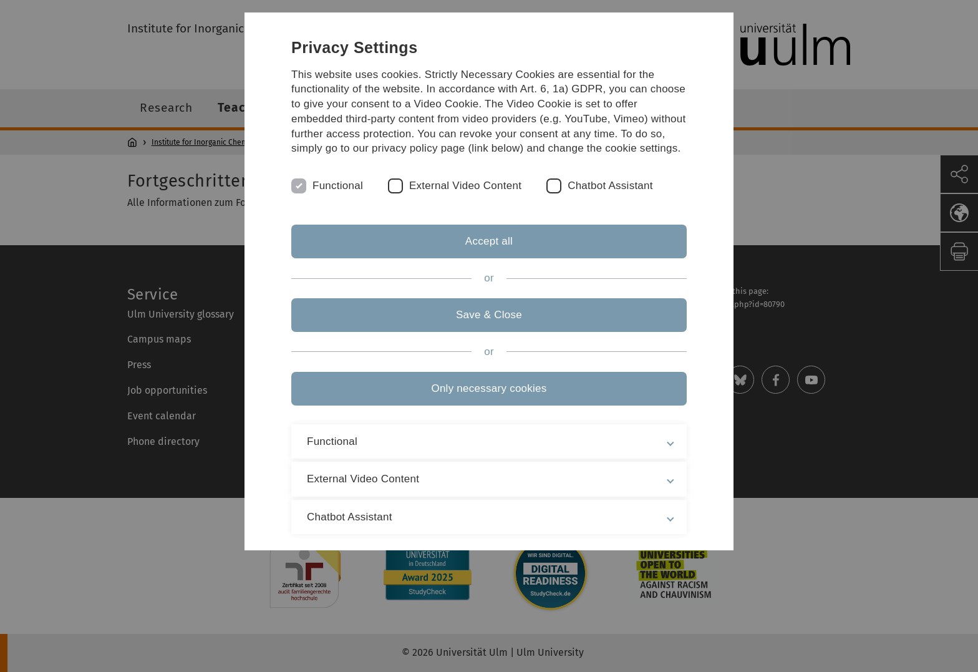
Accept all (489, 241)
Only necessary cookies (488, 388)
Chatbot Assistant (610, 186)
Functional (337, 186)
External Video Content (465, 186)
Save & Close (489, 315)
